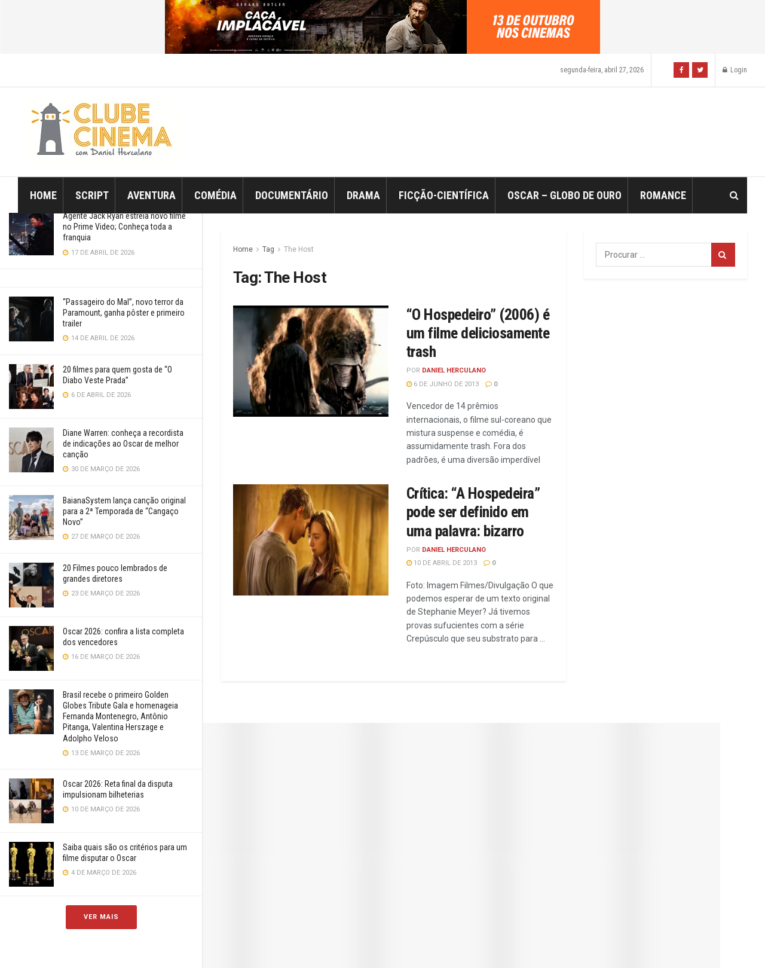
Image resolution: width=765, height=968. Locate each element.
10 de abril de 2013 (441, 563)
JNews (395, 942)
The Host (299, 249)
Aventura (151, 195)
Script (92, 195)
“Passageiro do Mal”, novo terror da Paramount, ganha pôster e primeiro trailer (124, 312)
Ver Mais (101, 917)
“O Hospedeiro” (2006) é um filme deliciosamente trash (477, 333)
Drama (363, 195)
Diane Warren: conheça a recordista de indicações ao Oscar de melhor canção (123, 443)
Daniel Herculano (454, 370)
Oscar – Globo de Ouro (564, 195)
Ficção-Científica (444, 195)
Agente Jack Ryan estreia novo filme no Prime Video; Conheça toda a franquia (124, 226)
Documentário (291, 195)
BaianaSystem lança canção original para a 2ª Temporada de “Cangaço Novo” (124, 511)
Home (43, 195)
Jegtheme (592, 942)
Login (735, 70)
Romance (663, 195)
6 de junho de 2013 (442, 384)
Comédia (215, 195)
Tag (268, 249)
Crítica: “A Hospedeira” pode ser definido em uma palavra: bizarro (473, 511)
